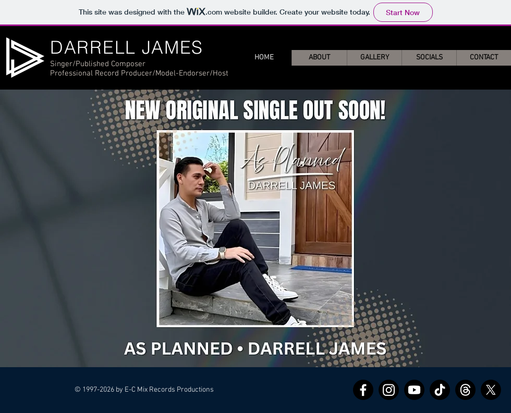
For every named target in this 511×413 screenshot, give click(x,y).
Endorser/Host (203, 73)
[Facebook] (363, 390)
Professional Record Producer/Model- (114, 73)
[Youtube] (414, 390)
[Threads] (465, 390)
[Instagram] (389, 390)
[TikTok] (440, 390)
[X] (491, 390)
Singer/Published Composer (97, 64)
